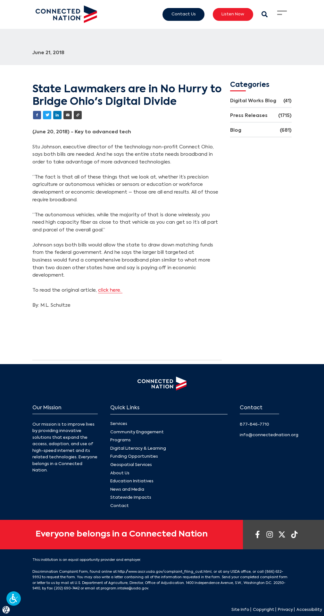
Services (118, 424)
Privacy (285, 610)
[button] (13, 598)
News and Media (127, 489)
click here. (110, 290)
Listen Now (232, 14)
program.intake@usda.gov (124, 588)
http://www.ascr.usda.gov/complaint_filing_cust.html (165, 571)
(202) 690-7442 (66, 588)
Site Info (240, 610)
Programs (120, 440)
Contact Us (183, 14)
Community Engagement (137, 432)
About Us (119, 473)
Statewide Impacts (130, 497)
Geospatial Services (131, 465)
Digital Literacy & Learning (138, 448)
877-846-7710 (254, 424)
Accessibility (309, 610)
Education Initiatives (132, 481)
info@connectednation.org (269, 435)
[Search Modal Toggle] (264, 14)
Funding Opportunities (134, 456)
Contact (119, 506)
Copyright (263, 610)
